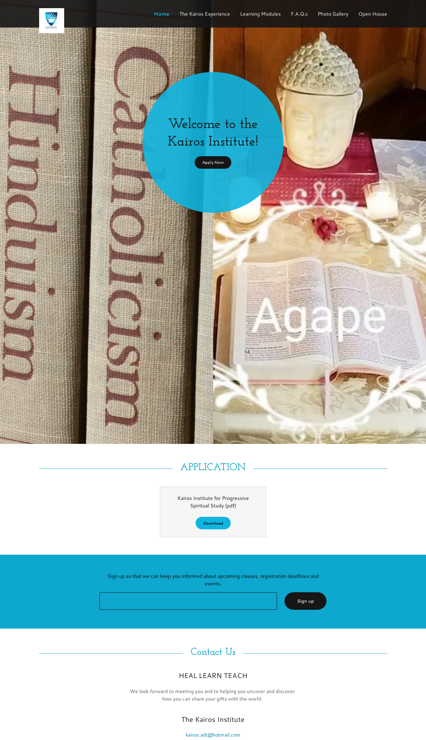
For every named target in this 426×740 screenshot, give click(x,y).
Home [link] (161, 13)
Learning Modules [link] (260, 13)
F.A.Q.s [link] (299, 13)
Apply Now (213, 162)
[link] (82, 10)
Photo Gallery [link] (333, 13)
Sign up (305, 601)
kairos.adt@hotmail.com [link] (213, 734)
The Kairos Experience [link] (204, 13)
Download (213, 523)
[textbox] (188, 601)
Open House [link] (372, 13)
